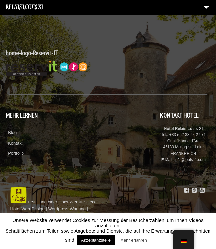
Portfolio (16, 153)
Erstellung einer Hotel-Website (56, 202)
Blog (12, 132)
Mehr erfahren (133, 240)
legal (93, 202)
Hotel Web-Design (28, 208)
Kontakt (15, 143)
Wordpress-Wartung (67, 208)
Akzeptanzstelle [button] (96, 240)
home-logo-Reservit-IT (32, 53)
